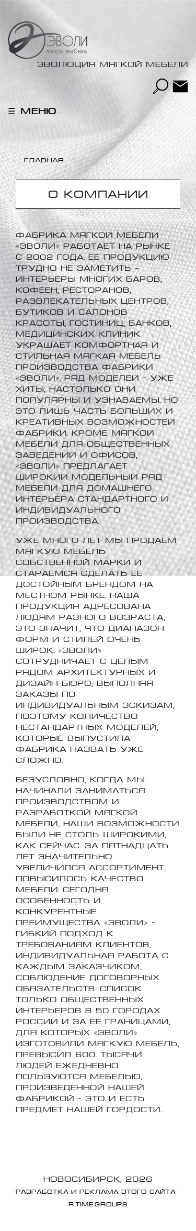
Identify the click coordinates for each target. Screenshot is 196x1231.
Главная (44, 160)
